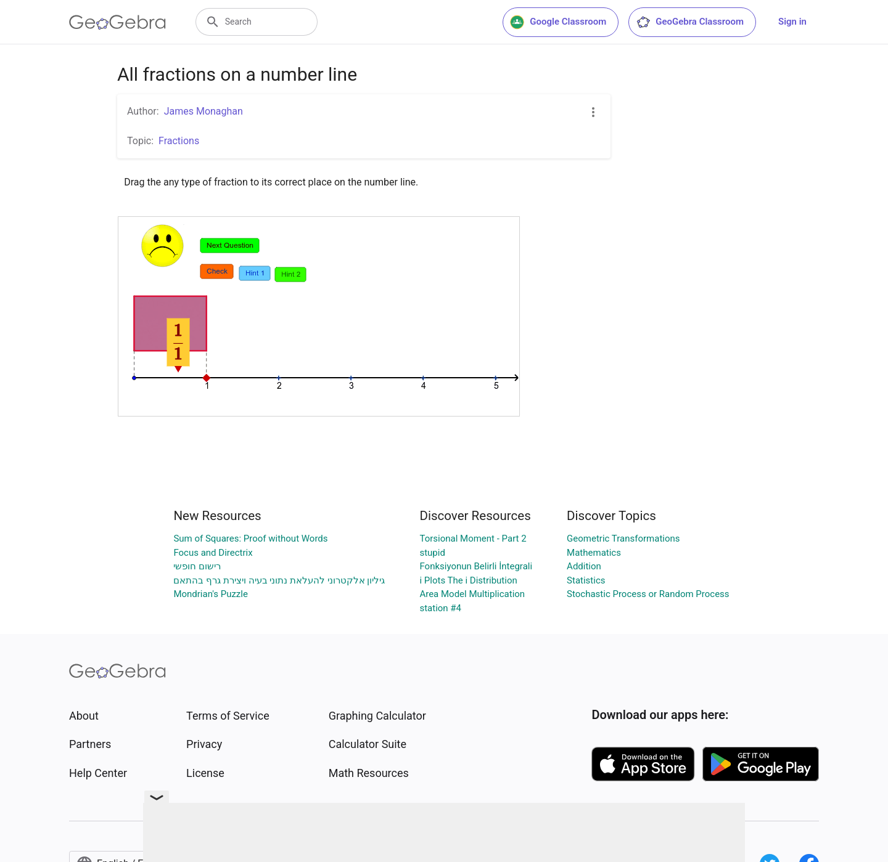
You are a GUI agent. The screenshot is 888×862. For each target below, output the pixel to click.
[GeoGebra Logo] (117, 22)
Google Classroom (558, 22)
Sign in (792, 21)
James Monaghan (203, 111)
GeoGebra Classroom (690, 22)
